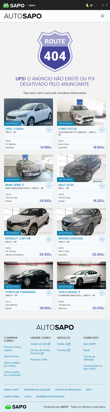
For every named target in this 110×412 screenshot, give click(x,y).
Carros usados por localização (12, 374)
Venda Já (63, 344)
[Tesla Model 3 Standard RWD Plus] (81, 275)
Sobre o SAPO (11, 390)
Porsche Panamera (25, 293)
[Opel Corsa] (28, 112)
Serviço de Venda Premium (40, 352)
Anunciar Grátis (39, 359)
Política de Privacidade (68, 390)
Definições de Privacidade (51, 396)
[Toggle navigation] (102, 16)
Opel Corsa (25, 130)
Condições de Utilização (37, 390)
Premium (63, 350)
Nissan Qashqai (78, 240)
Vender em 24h (40, 344)
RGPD (89, 390)
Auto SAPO (90, 344)
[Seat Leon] (81, 168)
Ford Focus (78, 131)
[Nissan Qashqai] (81, 221)
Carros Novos (11, 356)
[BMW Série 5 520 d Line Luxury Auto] (28, 168)
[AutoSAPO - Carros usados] (23, 16)
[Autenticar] (102, 5)
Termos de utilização (89, 358)
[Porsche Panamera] (28, 275)
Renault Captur (25, 240)
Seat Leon (78, 186)
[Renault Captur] (28, 221)
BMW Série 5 (25, 186)
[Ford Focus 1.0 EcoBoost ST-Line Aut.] (81, 112)
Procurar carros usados (12, 349)
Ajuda (87, 350)
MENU (32, 5)
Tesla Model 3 (78, 293)
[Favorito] (49, 130)
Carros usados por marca (12, 364)
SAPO (16, 407)
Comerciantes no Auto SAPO (93, 367)
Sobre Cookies (12, 396)
